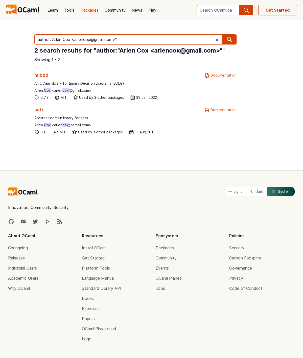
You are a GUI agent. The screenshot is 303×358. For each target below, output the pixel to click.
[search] (246, 10)
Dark (256, 191)
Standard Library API (101, 288)
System (281, 191)
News (137, 10)
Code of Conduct (245, 288)
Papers (88, 318)
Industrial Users (22, 268)
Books (88, 298)
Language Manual (98, 278)
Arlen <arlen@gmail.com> (62, 90)
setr (38, 109)
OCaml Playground (99, 328)
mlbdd (41, 75)
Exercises (91, 308)
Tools (69, 10)
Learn (53, 10)
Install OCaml (94, 247)
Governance (240, 268)
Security (236, 247)
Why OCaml (19, 288)
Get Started (278, 10)
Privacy (236, 278)
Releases (16, 257)
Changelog (18, 247)
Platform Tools (96, 268)
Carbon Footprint (245, 257)
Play (152, 10)
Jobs (160, 288)
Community (115, 10)
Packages (89, 10)
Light (235, 191)
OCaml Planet (168, 278)
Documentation (220, 75)
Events (162, 268)
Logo (86, 338)
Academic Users (23, 278)
